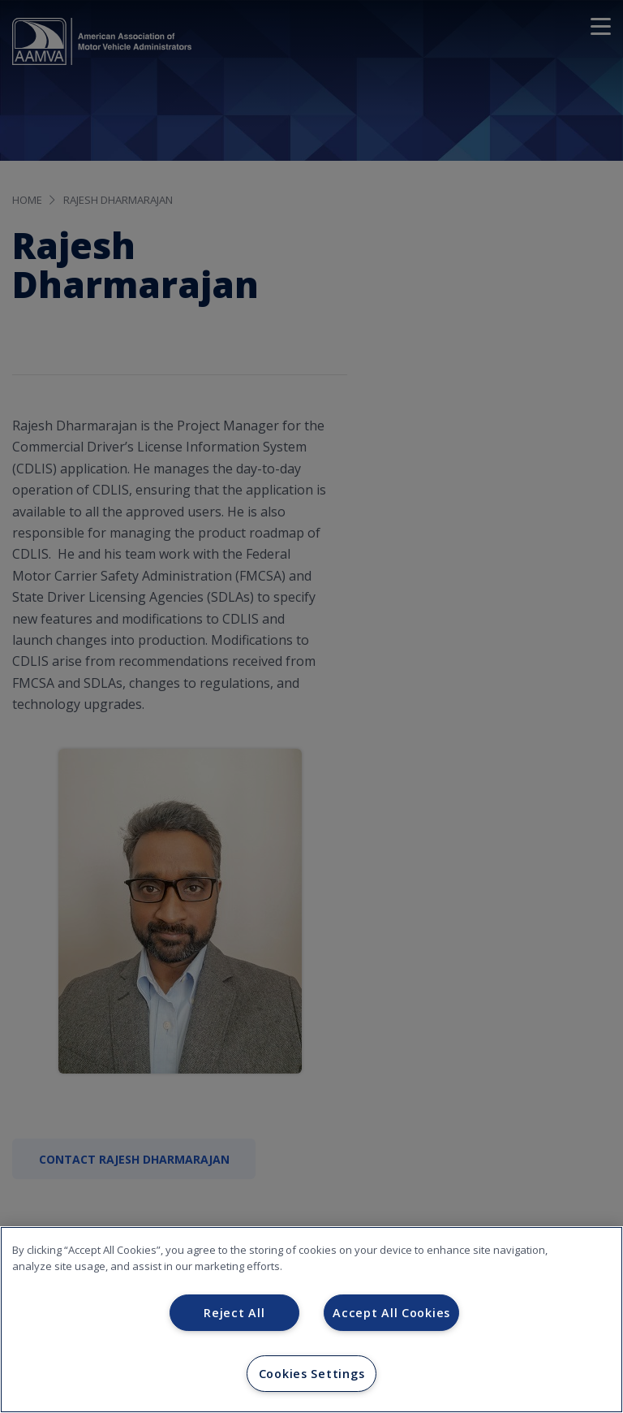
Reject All (234, 1312)
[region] (311, 1319)
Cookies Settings (312, 1373)
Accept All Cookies (391, 1312)
